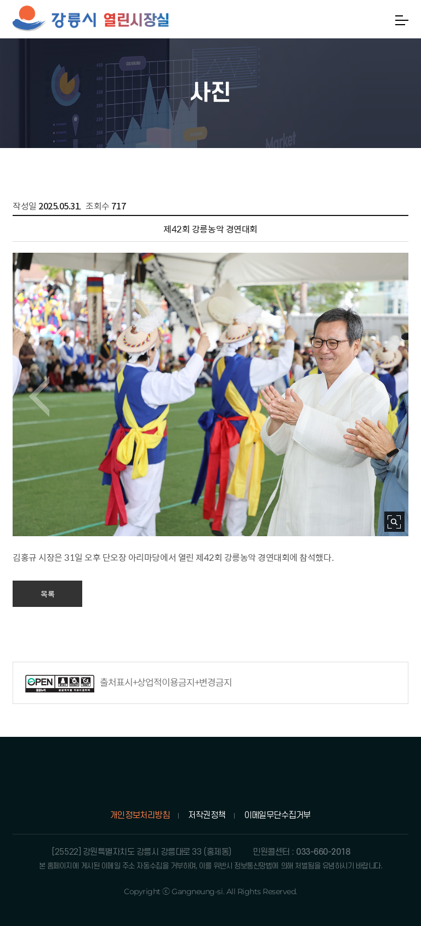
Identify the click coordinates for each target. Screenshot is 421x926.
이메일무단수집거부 (277, 815)
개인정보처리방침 (139, 815)
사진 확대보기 (394, 522)
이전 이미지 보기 (39, 396)
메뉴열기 (401, 20)
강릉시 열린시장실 (91, 19)
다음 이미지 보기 (382, 396)
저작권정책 (206, 815)
